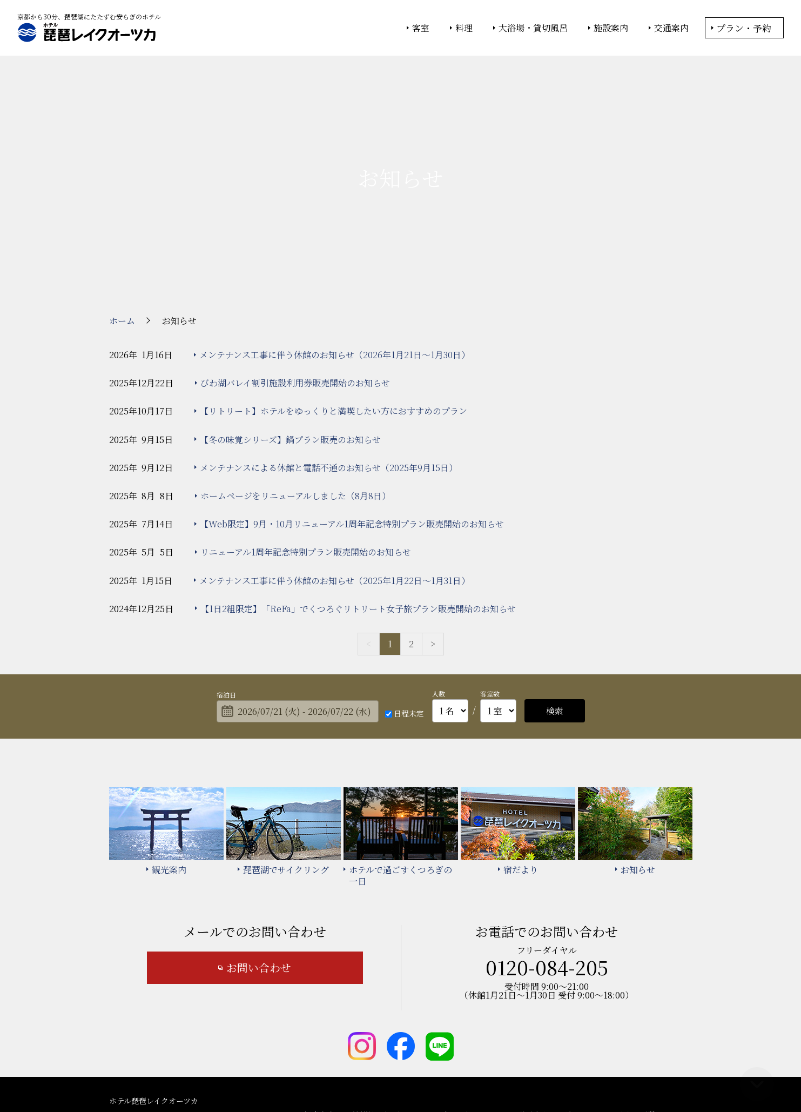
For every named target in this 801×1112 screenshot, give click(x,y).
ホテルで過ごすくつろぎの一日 (541, 1020)
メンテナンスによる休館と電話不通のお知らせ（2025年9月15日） (328, 373)
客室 (420, 28)
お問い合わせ (258, 873)
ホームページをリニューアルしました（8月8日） (295, 402)
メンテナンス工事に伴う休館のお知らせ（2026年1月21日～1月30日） (334, 260)
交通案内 (671, 28)
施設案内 (611, 28)
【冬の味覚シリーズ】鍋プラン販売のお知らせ (290, 345)
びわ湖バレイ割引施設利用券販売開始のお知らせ (295, 289)
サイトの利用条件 (554, 1074)
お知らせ (319, 1036)
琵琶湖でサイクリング (388, 1020)
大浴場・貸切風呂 (533, 28)
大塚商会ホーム (250, 1074)
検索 (554, 617)
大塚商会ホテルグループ (322, 1074)
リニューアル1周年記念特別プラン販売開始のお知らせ (305, 458)
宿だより (457, 1020)
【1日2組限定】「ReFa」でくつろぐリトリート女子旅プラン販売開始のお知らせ (358, 514)
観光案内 (319, 1020)
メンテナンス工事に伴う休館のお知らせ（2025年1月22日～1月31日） (334, 486)
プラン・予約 (743, 28)
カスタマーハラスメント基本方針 (513, 1036)
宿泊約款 (366, 1036)
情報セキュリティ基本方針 (410, 1074)
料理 (464, 28)
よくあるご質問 (636, 1020)
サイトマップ (419, 1036)
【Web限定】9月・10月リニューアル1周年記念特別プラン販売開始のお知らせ (352, 430)
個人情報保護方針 (489, 1074)
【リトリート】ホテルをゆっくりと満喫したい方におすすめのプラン (333, 317)
